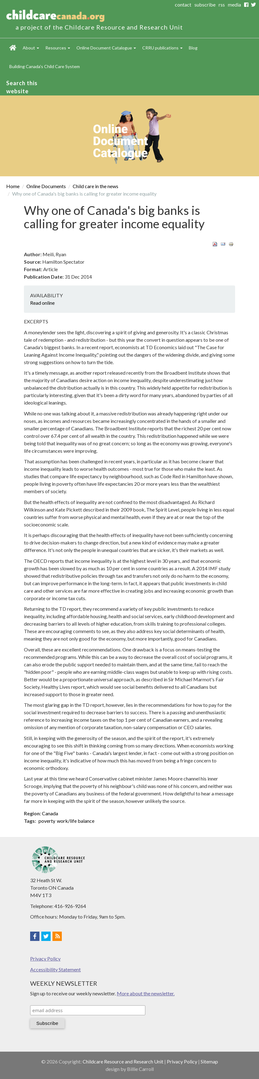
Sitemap (209, 1061)
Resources (57, 47)
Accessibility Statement (55, 969)
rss (222, 4)
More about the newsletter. (146, 993)
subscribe (205, 4)
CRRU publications (162, 47)
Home (13, 47)
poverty (47, 821)
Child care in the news (95, 186)
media (234, 4)
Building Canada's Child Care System (44, 66)
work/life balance (75, 821)
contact (183, 4)
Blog (193, 47)
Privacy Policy (45, 958)
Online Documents (46, 186)
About (31, 47)
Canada (50, 813)
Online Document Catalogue (106, 47)
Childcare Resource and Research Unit (123, 1061)
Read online (42, 303)
